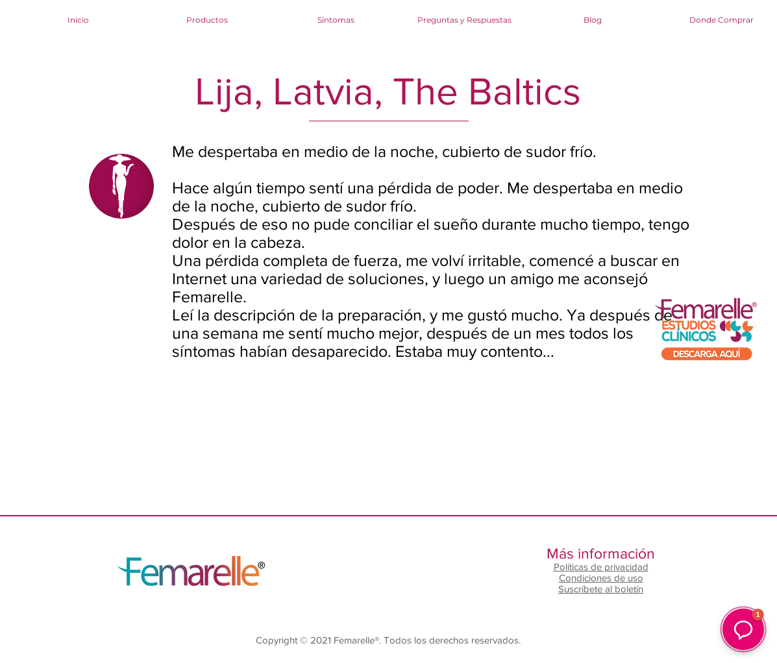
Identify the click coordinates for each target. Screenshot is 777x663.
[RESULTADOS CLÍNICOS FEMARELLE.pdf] (705, 332)
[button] (743, 629)
